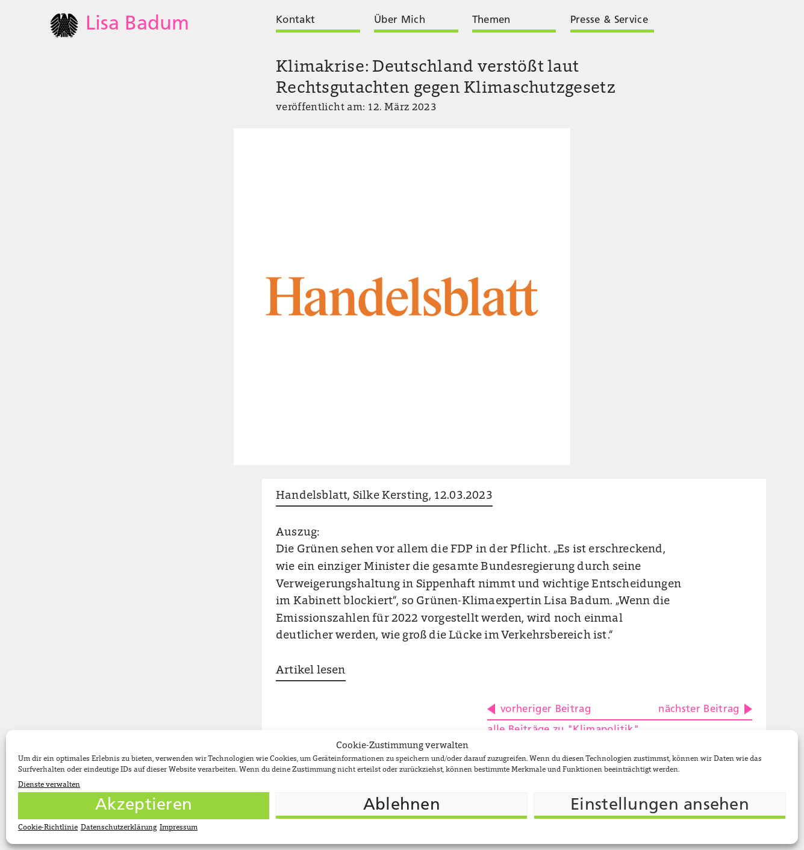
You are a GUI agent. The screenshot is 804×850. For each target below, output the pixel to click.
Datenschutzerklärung (119, 827)
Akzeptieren (143, 805)
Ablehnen (401, 805)
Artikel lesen (310, 671)
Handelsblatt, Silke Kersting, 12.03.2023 (384, 496)
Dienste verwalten (49, 785)
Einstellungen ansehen (659, 805)
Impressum (179, 827)
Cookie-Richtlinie (48, 827)
